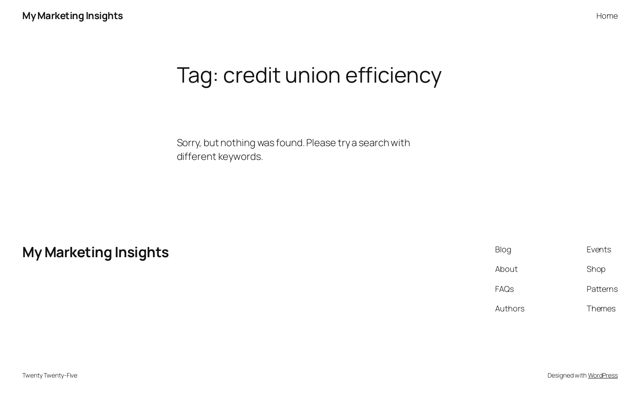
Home (607, 15)
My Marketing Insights (72, 15)
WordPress (603, 375)
